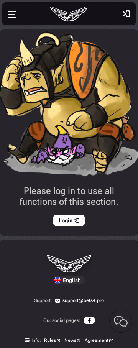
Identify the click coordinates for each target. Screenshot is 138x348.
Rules (50, 340)
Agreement (96, 340)
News (70, 340)
